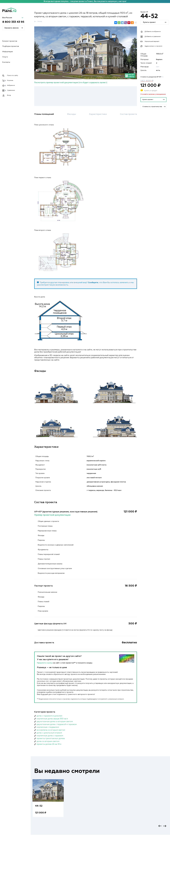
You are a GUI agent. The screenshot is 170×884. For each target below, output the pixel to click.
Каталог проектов (9, 41)
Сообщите (93, 283)
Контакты (6, 62)
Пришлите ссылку (45, 663)
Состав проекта (128, 114)
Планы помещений (44, 114)
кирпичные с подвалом (48, 727)
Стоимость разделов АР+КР (151, 77)
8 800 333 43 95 (13, 22)
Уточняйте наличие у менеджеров (153, 94)
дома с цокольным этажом (49, 733)
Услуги (5, 57)
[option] (48, 800)
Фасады (71, 114)
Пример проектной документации (52, 515)
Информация (7, 51)
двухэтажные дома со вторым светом (55, 722)
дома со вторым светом (48, 741)
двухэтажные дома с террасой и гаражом (57, 724)
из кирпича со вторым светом (51, 730)
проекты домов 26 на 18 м (49, 744)
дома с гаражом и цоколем (49, 716)
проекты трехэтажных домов (51, 739)
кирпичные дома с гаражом (50, 736)
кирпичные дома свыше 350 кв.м (52, 719)
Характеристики (98, 114)
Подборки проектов (10, 46)
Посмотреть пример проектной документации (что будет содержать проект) (70, 83)
